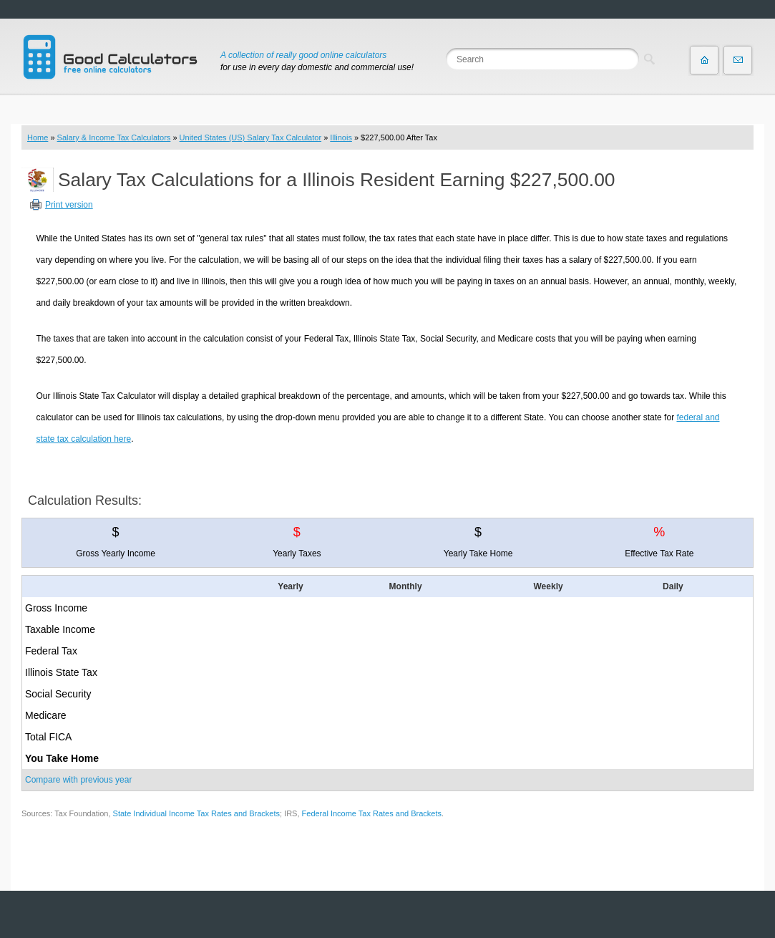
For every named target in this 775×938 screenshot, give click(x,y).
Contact (738, 60)
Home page (704, 60)
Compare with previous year (78, 780)
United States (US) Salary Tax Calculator (251, 137)
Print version (69, 205)
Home (37, 137)
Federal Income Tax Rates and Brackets (372, 813)
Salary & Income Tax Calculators (114, 137)
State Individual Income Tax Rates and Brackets (196, 813)
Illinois (341, 137)
